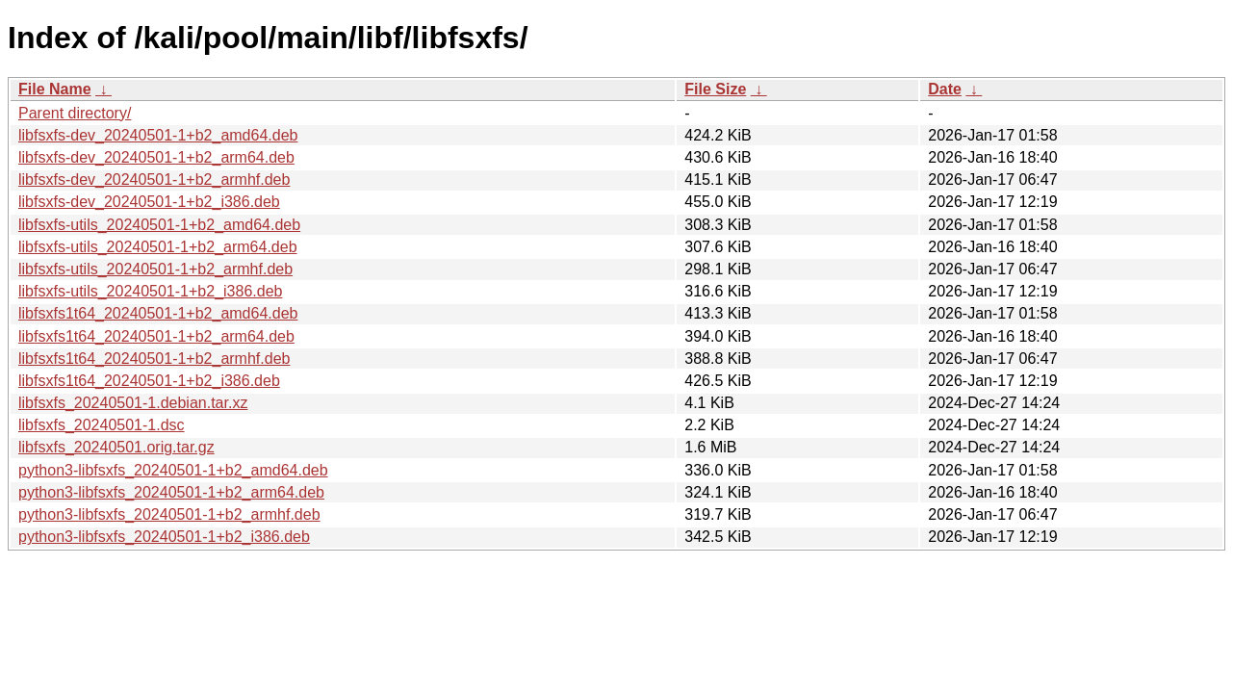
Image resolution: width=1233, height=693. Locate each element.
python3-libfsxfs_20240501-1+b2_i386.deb (164, 536)
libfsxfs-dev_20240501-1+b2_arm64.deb (156, 157)
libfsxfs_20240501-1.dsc (101, 425)
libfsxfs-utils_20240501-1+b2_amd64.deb (159, 225)
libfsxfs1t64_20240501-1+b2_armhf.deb (154, 358)
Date (945, 89)
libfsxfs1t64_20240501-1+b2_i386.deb (149, 380)
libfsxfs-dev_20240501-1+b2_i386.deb (149, 201)
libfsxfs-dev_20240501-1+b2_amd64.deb (157, 135)
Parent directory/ (74, 113)
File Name (54, 89)
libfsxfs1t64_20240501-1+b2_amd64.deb (157, 313)
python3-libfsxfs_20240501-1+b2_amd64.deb (173, 470)
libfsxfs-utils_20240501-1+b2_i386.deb (150, 291)
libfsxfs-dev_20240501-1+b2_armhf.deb (154, 179)
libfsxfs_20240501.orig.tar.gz (116, 447)
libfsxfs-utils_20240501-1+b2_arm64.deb (157, 247)
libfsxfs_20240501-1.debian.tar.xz (132, 403)
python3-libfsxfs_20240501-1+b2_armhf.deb (169, 514)
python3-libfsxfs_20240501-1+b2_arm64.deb (171, 492)
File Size (715, 89)
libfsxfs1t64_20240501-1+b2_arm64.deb (156, 336)
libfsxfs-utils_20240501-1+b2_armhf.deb (155, 269)
